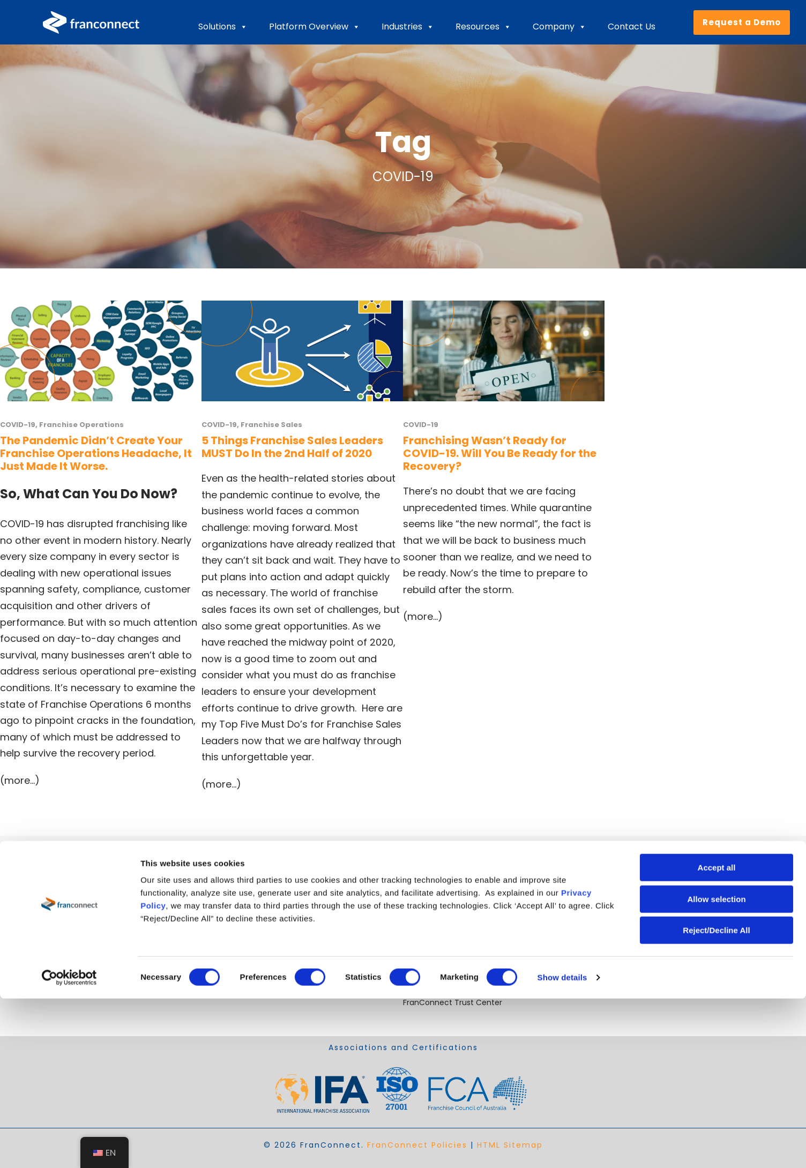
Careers (417, 913)
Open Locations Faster (244, 913)
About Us (419, 900)
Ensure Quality (228, 938)
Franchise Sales (271, 425)
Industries (408, 27)
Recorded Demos (435, 964)
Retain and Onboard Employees (261, 951)
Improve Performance (243, 925)
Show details (562, 1146)
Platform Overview (314, 27)
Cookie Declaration (640, 964)
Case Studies (427, 938)
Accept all (717, 1037)
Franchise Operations (81, 425)
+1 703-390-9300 (636, 951)
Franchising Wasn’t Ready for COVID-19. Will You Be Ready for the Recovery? (499, 453)
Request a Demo (742, 22)
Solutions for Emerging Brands (257, 989)
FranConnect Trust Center (452, 1002)
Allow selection (716, 1068)
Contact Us (631, 26)
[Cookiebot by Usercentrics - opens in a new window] (69, 1147)
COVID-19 (17, 425)
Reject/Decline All (716, 1099)
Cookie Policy (629, 976)
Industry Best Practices (445, 925)
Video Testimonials (438, 951)
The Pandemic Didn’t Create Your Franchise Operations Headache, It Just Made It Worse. (96, 453)
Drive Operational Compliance (258, 976)
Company (559, 27)
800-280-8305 (632, 938)
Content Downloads (440, 989)
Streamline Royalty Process (252, 964)
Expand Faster (227, 900)
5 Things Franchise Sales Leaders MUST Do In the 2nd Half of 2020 (292, 447)
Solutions (223, 27)
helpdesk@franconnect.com (658, 900)
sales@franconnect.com (651, 913)
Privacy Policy (629, 989)
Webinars (420, 976)
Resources (483, 27)
